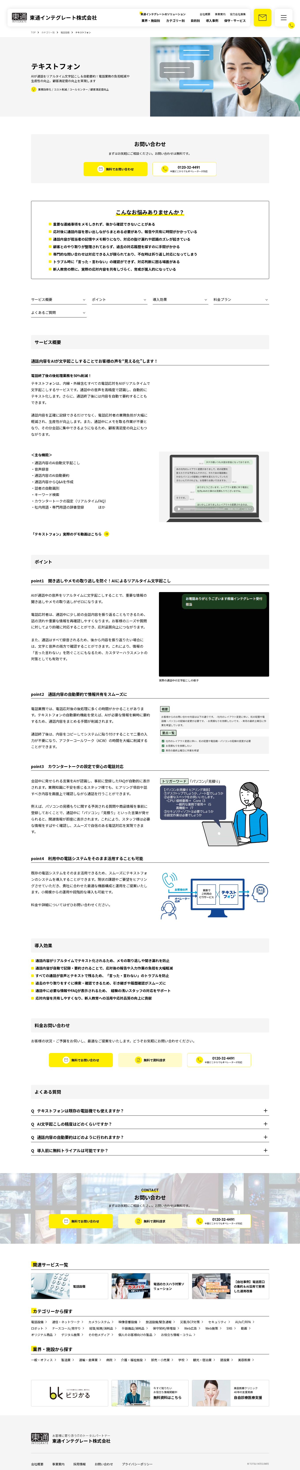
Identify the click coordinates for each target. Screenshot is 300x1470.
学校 (181, 1360)
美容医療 (244, 1360)
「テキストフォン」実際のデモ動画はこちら (66, 534)
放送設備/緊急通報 (158, 1322)
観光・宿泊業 (202, 1360)
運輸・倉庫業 (88, 1360)
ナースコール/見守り (66, 1328)
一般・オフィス (42, 1360)
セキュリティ (217, 1322)
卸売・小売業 (160, 1360)
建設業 (224, 1360)
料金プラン (222, 299)
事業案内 (220, 14)
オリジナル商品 (42, 1334)
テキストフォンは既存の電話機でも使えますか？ (77, 1111)
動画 (244, 1328)
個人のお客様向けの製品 (135, 1334)
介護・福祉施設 (132, 1360)
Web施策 (211, 1328)
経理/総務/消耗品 (101, 1328)
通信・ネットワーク (66, 1322)
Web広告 (190, 1328)
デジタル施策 (70, 1334)
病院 (109, 1360)
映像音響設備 (128, 1322)
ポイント (99, 299)
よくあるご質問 (43, 312)
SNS (229, 1328)
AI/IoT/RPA (243, 1322)
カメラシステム (99, 1322)
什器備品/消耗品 (133, 1328)
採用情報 (79, 1464)
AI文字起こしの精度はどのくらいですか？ (71, 1124)
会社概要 (205, 14)
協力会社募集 (238, 14)
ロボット (37, 1328)
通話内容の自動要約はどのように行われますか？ (77, 1137)
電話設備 (37, 1322)
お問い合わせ (104, 1464)
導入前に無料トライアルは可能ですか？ (69, 1150)
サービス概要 (41, 299)
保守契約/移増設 (164, 1328)
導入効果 (160, 299)
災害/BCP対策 (190, 1322)
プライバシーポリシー (137, 1464)
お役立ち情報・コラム (176, 1334)
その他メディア (99, 1334)
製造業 (66, 1360)
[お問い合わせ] (262, 17)
